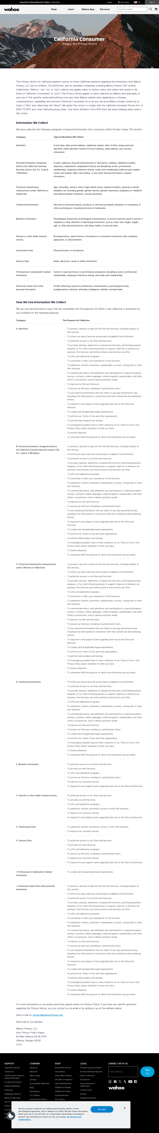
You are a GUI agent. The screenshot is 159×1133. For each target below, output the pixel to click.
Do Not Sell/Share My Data (91, 1072)
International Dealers (38, 1099)
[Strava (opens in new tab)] (125, 1081)
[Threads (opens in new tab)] (110, 1081)
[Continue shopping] (24, 9)
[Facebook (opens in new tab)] (135, 1081)
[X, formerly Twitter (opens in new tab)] (120, 1081)
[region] (71, 1114)
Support (109, 2)
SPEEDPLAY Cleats (63, 1091)
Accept (102, 1109)
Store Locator (124, 2)
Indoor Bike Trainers (63, 1076)
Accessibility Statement (39, 1083)
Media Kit (34, 1072)
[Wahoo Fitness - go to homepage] (116, 1087)
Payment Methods (12, 1086)
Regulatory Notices (88, 1098)
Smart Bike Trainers (63, 1068)
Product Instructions (13, 1082)
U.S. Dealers (35, 1095)
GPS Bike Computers (63, 1079)
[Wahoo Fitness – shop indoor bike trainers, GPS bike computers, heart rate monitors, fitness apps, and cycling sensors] (12, 9)
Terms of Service (87, 1076)
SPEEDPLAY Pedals (63, 1087)
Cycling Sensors (62, 1095)
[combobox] (132, 9)
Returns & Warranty (12, 1098)
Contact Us (9, 1072)
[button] (138, 2)
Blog (32, 1087)
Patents (83, 1094)
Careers (33, 1079)
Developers (35, 1091)
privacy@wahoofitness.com (48, 1015)
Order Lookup (10, 1106)
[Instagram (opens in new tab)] (115, 1081)
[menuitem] (54, 9)
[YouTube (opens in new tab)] (130, 1081)
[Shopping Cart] (155, 9)
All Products (60, 1099)
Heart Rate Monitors (63, 1083)
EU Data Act (85, 1079)
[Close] (124, 1108)
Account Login (10, 1110)
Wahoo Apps (35, 1076)
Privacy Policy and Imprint (91, 1068)
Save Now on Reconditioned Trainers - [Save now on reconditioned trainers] (40, 2)
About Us (33, 1068)
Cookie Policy (86, 1090)
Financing (8, 1090)
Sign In (152, 2)
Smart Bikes (60, 1072)
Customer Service (12, 1068)
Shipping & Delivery (13, 1094)
